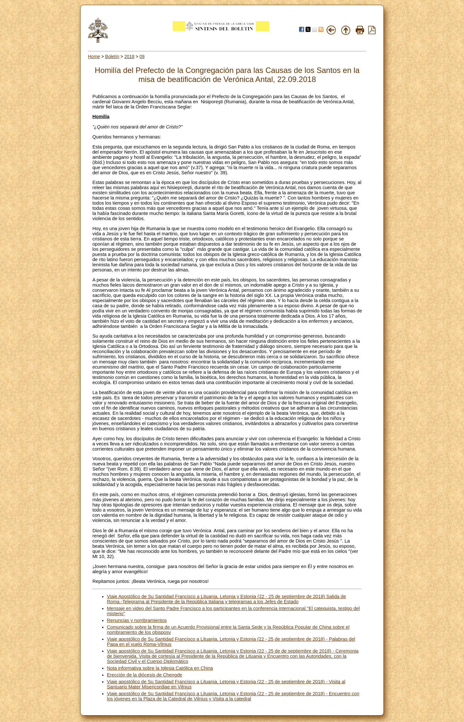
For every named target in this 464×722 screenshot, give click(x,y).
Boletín (112, 56)
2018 (129, 56)
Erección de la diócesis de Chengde (144, 674)
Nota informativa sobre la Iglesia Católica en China (160, 668)
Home (94, 56)
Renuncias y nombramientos (137, 620)
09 (142, 56)
